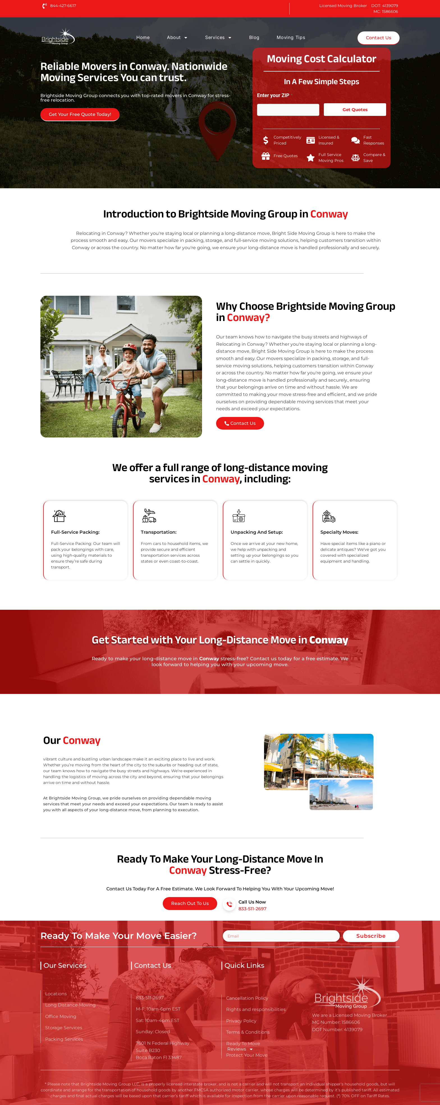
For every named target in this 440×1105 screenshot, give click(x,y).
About (177, 38)
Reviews (240, 1049)
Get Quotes (355, 109)
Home (143, 37)
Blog (254, 37)
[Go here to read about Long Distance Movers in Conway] (75, 36)
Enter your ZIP (275, 95)
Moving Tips (291, 37)
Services (218, 38)
